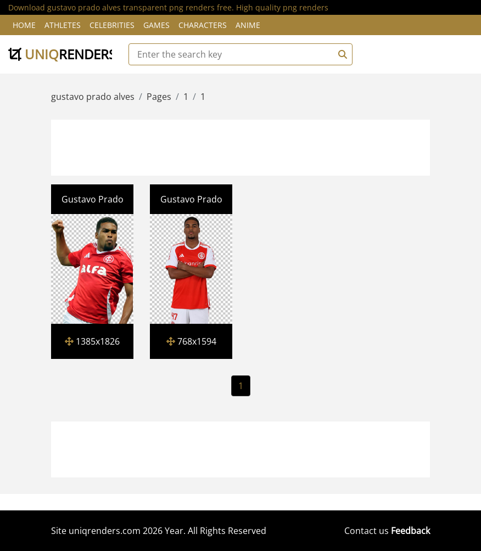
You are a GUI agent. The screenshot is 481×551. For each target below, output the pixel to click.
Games (156, 25)
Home (24, 25)
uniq (62, 54)
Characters (202, 25)
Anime (248, 25)
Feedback (410, 531)
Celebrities (112, 25)
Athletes (62, 25)
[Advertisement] (252, 146)
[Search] (341, 54)
